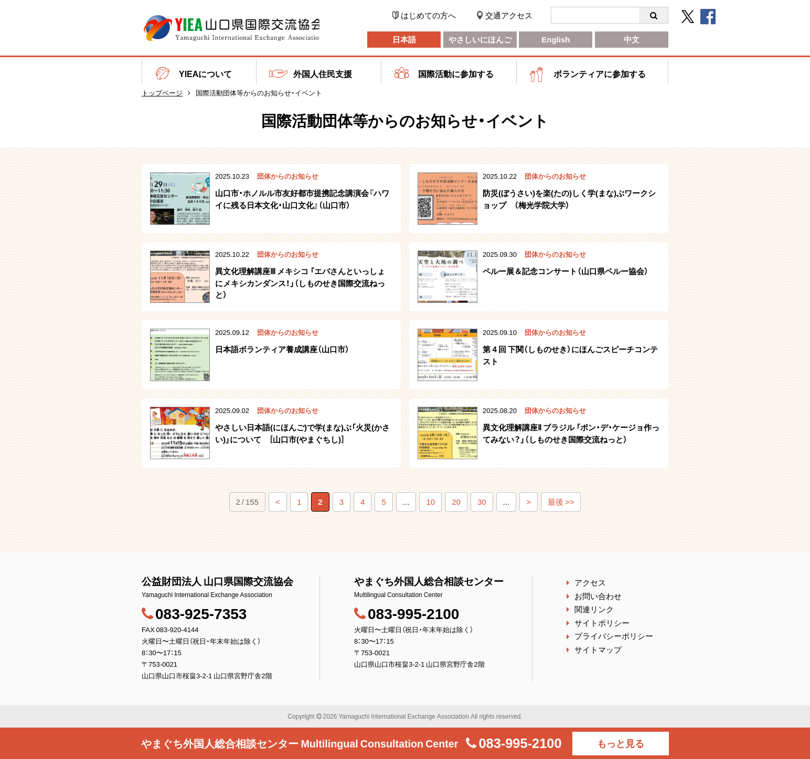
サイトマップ (598, 649)
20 (456, 501)
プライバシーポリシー (613, 636)
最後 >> (561, 501)
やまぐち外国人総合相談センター (299, 743)
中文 (632, 39)
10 (430, 501)
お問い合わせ (598, 596)
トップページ (162, 92)
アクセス (590, 582)
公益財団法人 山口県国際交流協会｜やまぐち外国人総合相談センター (233, 28)
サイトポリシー (602, 622)
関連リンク (594, 609)
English (555, 39)
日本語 (404, 39)
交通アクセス (508, 15)
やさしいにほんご (480, 39)
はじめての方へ (428, 15)
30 (481, 501)
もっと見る (622, 743)
